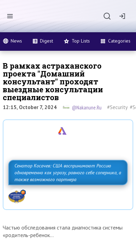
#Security (117, 107)
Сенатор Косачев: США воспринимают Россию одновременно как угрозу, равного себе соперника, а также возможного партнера (67, 173)
